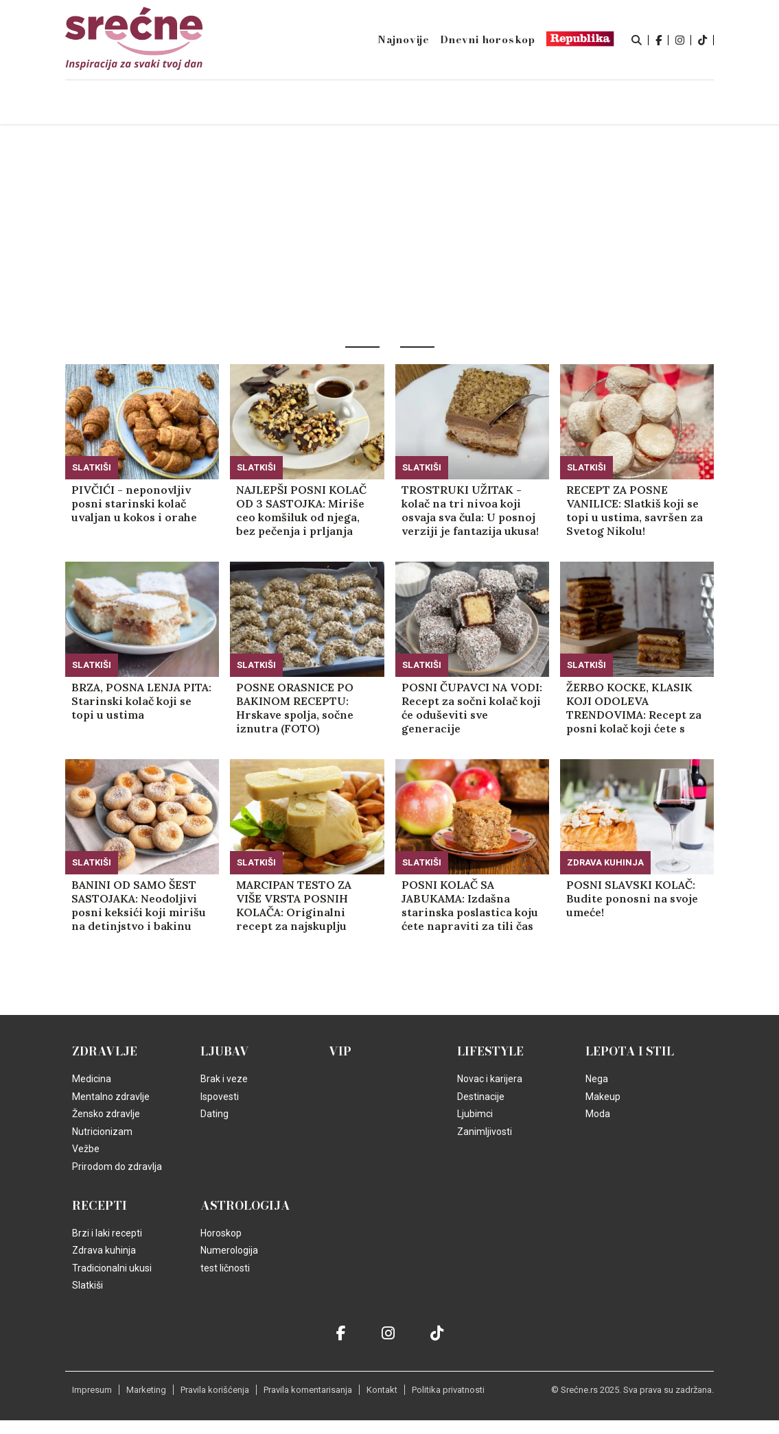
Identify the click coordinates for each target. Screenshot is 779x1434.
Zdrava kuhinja (605, 862)
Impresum (92, 1390)
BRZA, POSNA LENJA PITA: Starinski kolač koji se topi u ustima (141, 700)
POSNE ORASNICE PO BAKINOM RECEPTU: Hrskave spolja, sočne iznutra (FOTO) (294, 707)
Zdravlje (104, 1051)
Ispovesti (219, 1096)
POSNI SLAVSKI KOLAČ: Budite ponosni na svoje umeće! (632, 898)
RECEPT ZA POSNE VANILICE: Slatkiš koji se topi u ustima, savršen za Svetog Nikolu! (634, 510)
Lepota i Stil (629, 1051)
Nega (596, 1078)
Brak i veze (224, 1078)
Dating (214, 1113)
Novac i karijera (489, 1078)
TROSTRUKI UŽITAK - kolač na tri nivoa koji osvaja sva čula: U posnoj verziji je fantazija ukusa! (470, 510)
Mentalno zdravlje (111, 1096)
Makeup (602, 1096)
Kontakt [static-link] (382, 1390)
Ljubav (224, 1051)
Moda (597, 1113)
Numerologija (229, 1250)
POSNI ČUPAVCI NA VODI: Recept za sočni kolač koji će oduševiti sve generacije (472, 707)
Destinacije (480, 1096)
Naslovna (156, 103)
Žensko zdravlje (106, 1113)
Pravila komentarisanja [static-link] (308, 1390)
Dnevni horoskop (487, 39)
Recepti (99, 1206)
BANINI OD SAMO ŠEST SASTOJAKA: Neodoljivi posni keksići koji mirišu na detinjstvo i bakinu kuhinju (138, 905)
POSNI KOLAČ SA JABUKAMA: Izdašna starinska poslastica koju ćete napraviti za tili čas (470, 905)
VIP (340, 1051)
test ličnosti (225, 1268)
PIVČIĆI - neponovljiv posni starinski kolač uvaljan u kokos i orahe (134, 503)
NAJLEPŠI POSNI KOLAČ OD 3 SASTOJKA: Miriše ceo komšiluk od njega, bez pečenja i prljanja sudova (301, 510)
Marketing (146, 1390)
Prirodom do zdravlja (117, 1166)
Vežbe (86, 1148)
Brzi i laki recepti (107, 1233)
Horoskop (221, 1233)
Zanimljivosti (484, 1131)
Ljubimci (475, 1113)
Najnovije (403, 39)
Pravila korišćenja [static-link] (215, 1390)
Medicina (91, 1078)
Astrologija (245, 1206)
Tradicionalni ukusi (112, 1268)
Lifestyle (490, 1051)
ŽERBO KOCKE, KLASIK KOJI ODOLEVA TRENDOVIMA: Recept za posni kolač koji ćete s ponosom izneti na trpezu (633, 707)
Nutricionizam (102, 1131)
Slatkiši (91, 467)
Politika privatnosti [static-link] (448, 1390)
